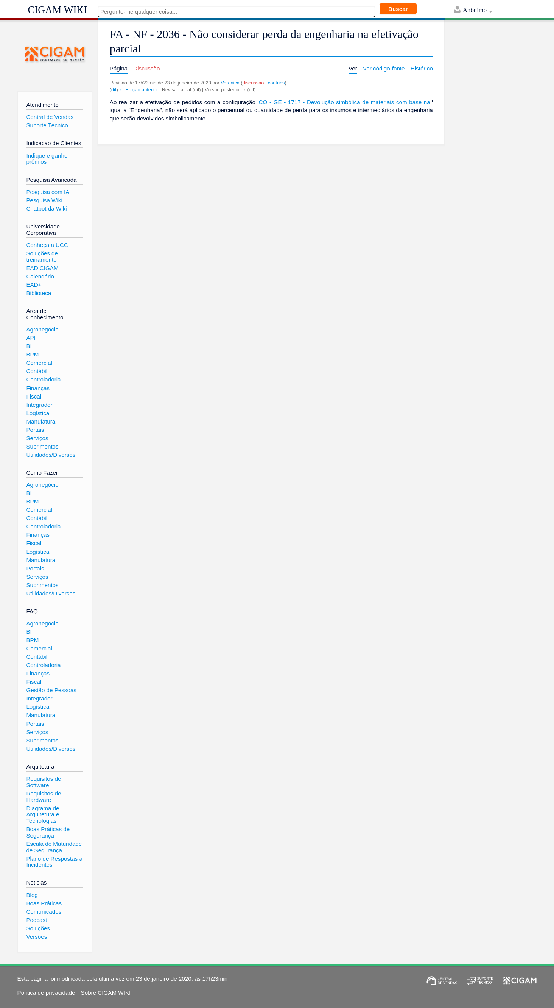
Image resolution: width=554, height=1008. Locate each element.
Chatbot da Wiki (46, 208)
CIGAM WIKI (57, 10)
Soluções (38, 928)
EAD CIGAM (42, 268)
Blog (31, 895)
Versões (36, 936)
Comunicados (43, 911)
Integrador (39, 405)
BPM (32, 354)
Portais (35, 430)
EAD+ (33, 284)
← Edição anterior (138, 89)
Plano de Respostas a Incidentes (54, 861)
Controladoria (43, 379)
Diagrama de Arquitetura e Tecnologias (42, 814)
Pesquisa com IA (47, 192)
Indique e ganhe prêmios (46, 158)
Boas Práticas (44, 903)
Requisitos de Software (43, 781)
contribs (276, 83)
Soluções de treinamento (42, 256)
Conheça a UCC (47, 245)
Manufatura (40, 421)
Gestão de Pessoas (51, 690)
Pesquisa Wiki (44, 200)
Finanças (38, 388)
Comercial (39, 362)
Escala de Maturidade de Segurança (54, 847)
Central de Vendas (49, 117)
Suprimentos (42, 446)
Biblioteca (38, 293)
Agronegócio (42, 329)
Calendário (40, 276)
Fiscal (33, 396)
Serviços (37, 438)
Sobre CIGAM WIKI (106, 992)
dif (113, 89)
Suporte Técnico (47, 125)
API (30, 337)
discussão (253, 83)
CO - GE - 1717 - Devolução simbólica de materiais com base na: (345, 102)
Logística (37, 413)
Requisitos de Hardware (43, 796)
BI (28, 346)
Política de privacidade (46, 992)
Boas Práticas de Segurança (48, 832)
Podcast (36, 920)
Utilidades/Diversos (50, 455)
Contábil (36, 371)
